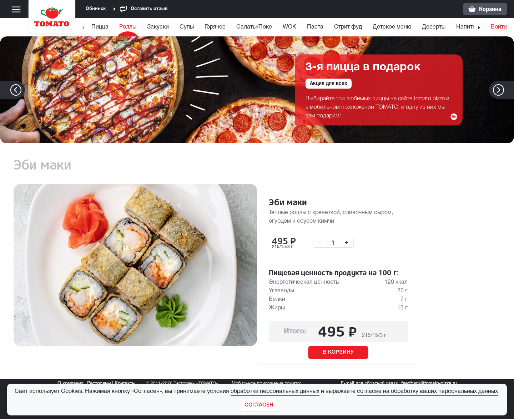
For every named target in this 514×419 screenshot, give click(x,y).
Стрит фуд (348, 27)
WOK (289, 27)
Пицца (100, 27)
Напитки (467, 27)
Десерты (433, 27)
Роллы (127, 27)
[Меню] (16, 9)
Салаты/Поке (254, 27)
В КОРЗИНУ (338, 352)
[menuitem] (101, 28)
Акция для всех (328, 83)
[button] (509, 90)
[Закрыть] (259, 405)
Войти (499, 27)
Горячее (215, 27)
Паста (315, 27)
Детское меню (392, 27)
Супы (187, 27)
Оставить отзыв (143, 9)
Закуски (158, 27)
